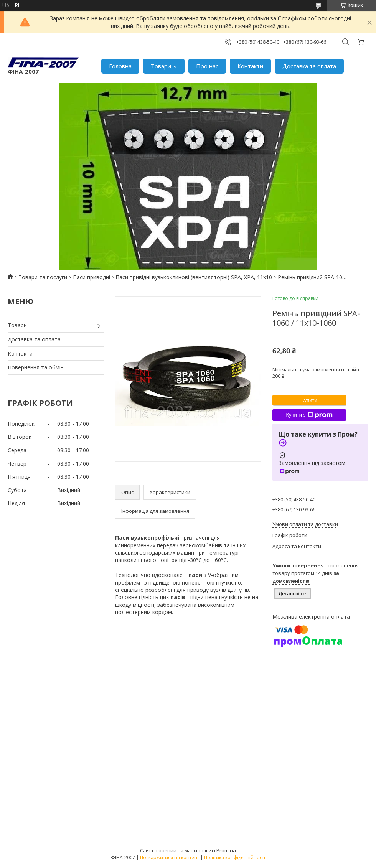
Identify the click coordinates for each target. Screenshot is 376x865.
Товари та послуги (42, 277)
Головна (120, 66)
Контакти (250, 66)
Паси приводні (91, 277)
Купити (309, 400)
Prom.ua (226, 850)
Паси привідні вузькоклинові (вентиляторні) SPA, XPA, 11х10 (193, 277)
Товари (161, 66)
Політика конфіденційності (234, 857)
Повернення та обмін (36, 367)
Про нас (207, 66)
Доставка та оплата (309, 66)
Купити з (309, 415)
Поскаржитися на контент (169, 857)
